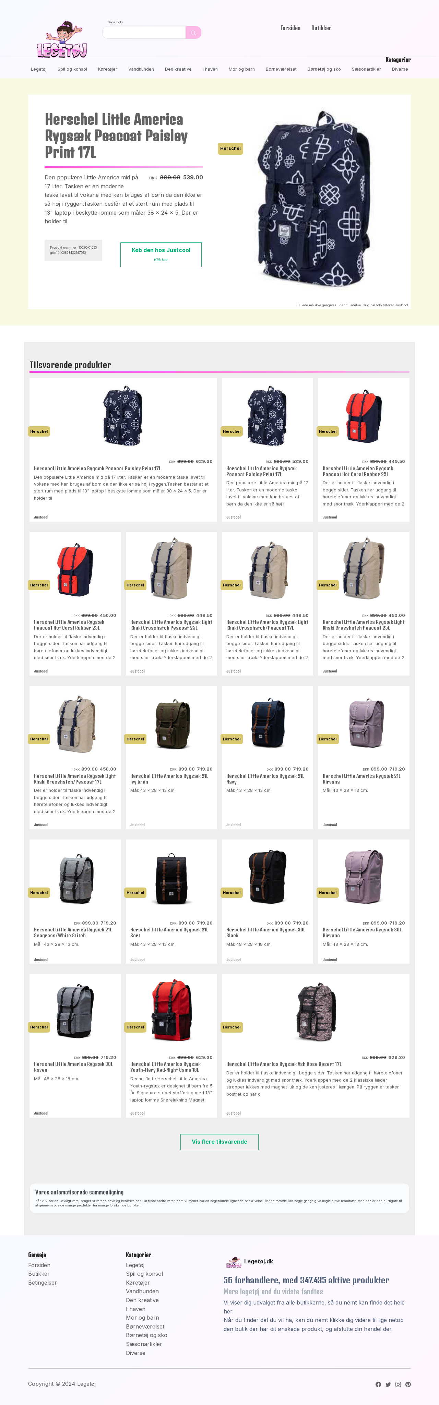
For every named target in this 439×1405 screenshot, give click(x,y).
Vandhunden (141, 69)
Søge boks (116, 22)
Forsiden (290, 27)
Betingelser (42, 1282)
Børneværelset (281, 69)
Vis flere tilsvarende (219, 1141)
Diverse (400, 69)
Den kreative (178, 69)
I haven (210, 69)
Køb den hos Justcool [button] (161, 254)
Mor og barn (242, 69)
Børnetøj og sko (324, 69)
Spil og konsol (72, 69)
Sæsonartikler (366, 69)
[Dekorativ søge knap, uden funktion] (193, 32)
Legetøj (39, 69)
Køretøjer (107, 69)
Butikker (321, 27)
